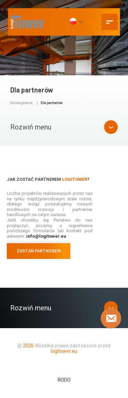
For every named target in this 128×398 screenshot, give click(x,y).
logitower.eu (64, 351)
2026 (28, 345)
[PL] (76, 22)
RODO (64, 380)
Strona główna (21, 103)
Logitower (74, 179)
